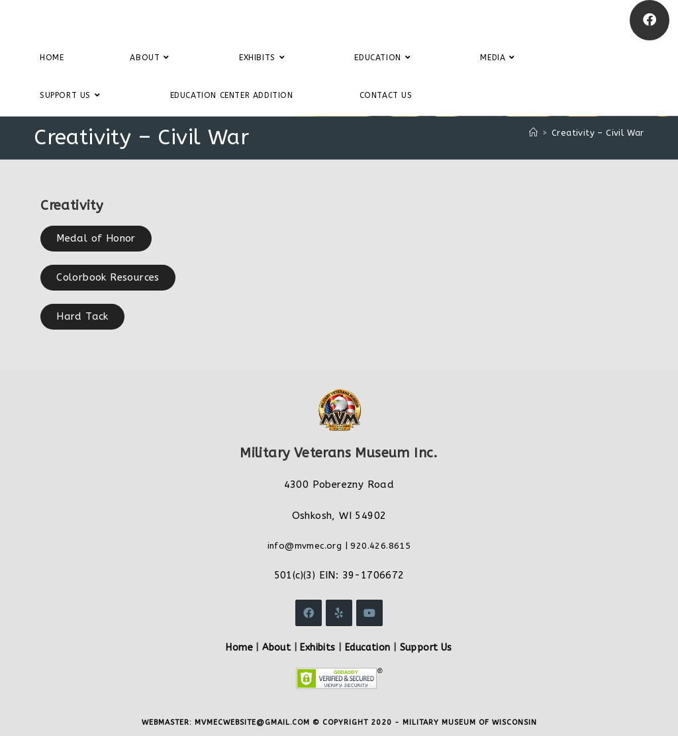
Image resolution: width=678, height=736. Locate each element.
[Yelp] (339, 613)
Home (239, 647)
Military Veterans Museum (109, 20)
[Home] (533, 133)
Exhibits (317, 647)
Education (368, 647)
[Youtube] (369, 613)
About (276, 647)
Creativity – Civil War (598, 133)
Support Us (426, 647)
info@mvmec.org (304, 546)
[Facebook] (649, 20)
